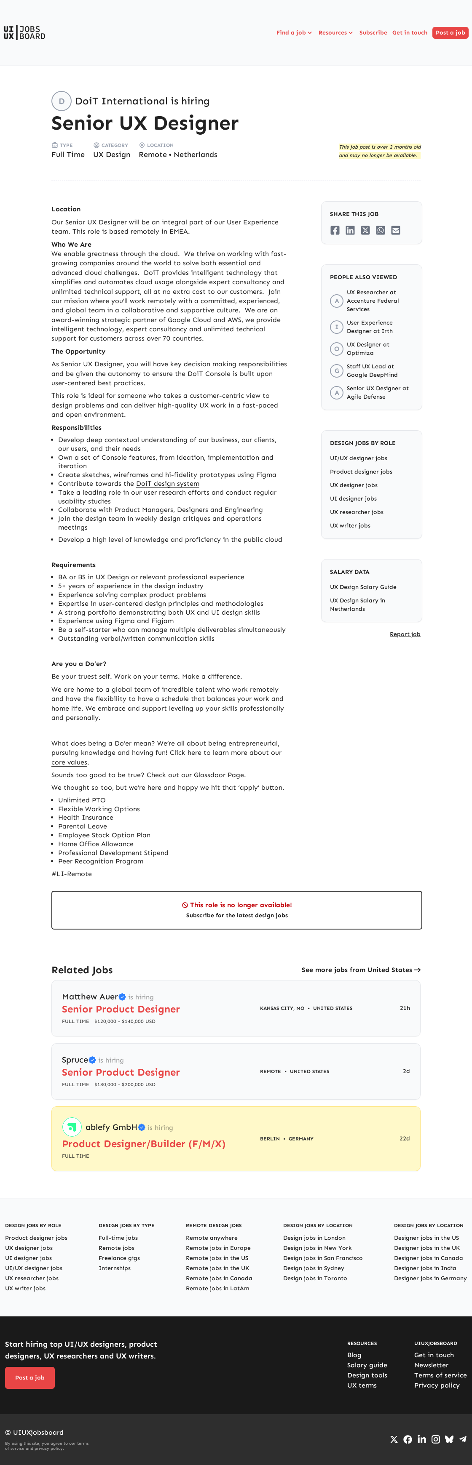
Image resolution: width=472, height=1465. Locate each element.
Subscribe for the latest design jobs (237, 915)
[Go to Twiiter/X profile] (394, 1439)
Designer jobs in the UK (427, 1248)
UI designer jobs (353, 498)
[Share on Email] (396, 230)
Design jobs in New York (317, 1248)
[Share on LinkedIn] (350, 230)
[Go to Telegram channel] (463, 1439)
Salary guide (367, 1365)
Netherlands (195, 154)
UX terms (362, 1385)
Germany (301, 1139)
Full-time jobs (118, 1237)
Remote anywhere (212, 1237)
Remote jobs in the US (217, 1258)
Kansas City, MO (282, 1008)
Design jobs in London (314, 1237)
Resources (336, 33)
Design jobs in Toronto (315, 1278)
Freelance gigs (119, 1258)
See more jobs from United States (357, 970)
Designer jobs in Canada (428, 1258)
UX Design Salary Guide (363, 587)
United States (332, 1008)
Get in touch (409, 32)
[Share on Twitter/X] (365, 230)
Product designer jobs (361, 471)
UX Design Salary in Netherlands (357, 605)
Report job (405, 634)
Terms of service (440, 1375)
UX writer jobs (350, 525)
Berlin (270, 1139)
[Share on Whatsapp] (380, 230)
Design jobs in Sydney (313, 1268)
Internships (115, 1268)
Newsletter (431, 1365)
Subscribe (373, 32)
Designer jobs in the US (426, 1237)
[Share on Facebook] (335, 230)
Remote (153, 154)
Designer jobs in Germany (430, 1278)
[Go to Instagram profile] (436, 1439)
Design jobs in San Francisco (323, 1258)
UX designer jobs (354, 485)
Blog (354, 1355)
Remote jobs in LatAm (217, 1288)
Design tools (367, 1375)
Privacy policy (437, 1385)
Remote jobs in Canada (219, 1278)
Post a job (450, 32)
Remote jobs (116, 1248)
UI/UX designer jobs (358, 458)
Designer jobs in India (425, 1268)
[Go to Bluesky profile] (449, 1439)
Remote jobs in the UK (217, 1268)
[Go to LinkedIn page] (421, 1439)
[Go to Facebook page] (407, 1439)
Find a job (295, 33)
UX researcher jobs (357, 512)
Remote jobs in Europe (218, 1248)
